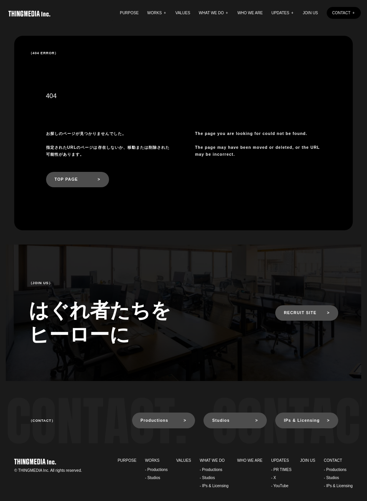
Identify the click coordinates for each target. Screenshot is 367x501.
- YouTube (279, 486)
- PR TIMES (281, 470)
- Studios (152, 478)
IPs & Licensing (301, 420)
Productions (154, 420)
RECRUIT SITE (300, 313)
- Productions (156, 470)
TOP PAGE (66, 179)
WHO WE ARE (250, 13)
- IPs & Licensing (214, 486)
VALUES (182, 13)
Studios (221, 420)
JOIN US (310, 13)
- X (273, 478)
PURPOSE (129, 13)
